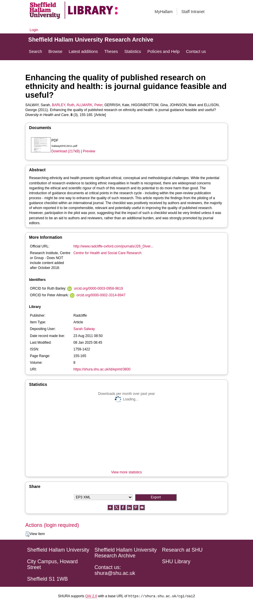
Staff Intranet (193, 11)
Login (34, 30)
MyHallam (164, 11)
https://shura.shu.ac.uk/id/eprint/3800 (101, 369)
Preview (89, 151)
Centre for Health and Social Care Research (107, 253)
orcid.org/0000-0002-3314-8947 (101, 295)
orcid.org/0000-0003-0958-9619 (98, 288)
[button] (27, 534)
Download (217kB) (65, 151)
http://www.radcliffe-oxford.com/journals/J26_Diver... (113, 246)
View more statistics (126, 472)
